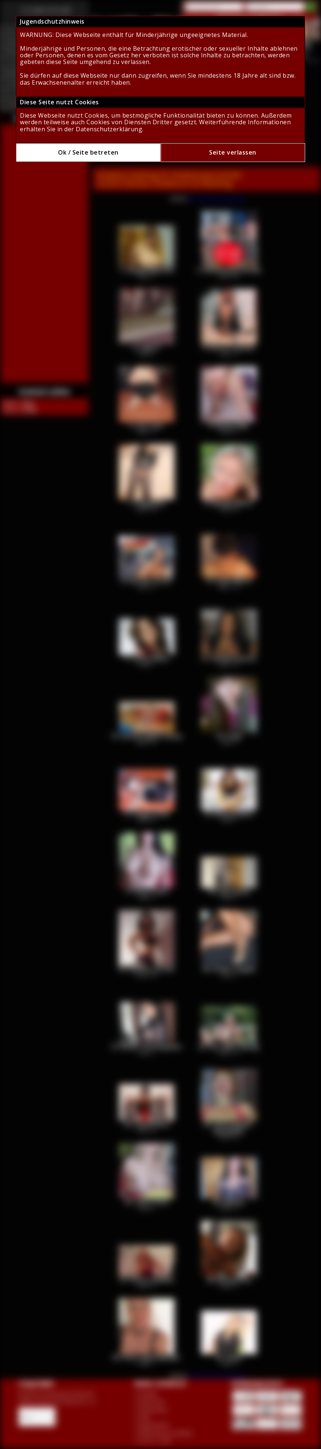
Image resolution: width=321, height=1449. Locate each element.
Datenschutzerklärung (109, 129)
